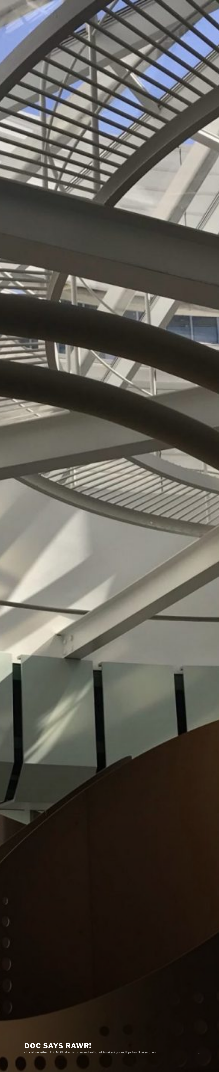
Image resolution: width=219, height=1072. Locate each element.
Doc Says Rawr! (58, 1041)
